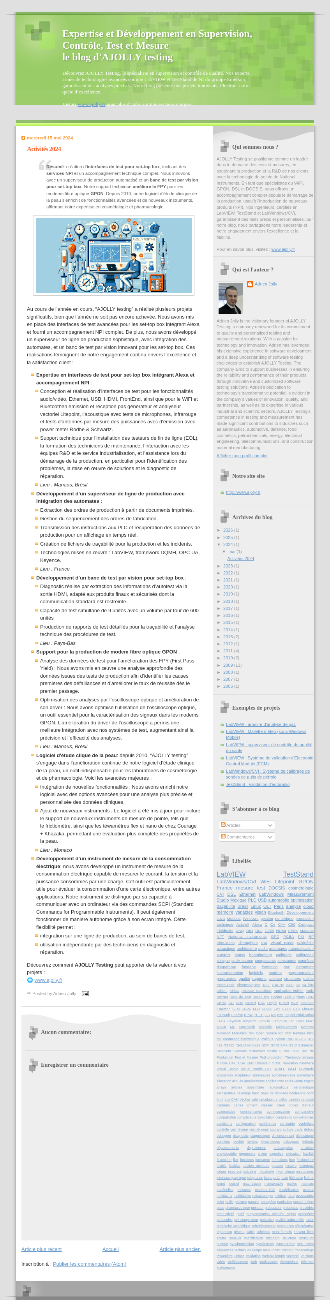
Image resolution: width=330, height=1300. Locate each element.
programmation (301, 973)
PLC (252, 900)
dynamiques (270, 1141)
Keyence (234, 1021)
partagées (268, 1202)
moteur (308, 1190)
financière (224, 1160)
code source (242, 960)
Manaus (307, 930)
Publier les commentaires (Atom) (90, 1264)
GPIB (269, 930)
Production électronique (241, 1039)
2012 (228, 643)
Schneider (306, 1045)
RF (311, 936)
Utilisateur (262, 1063)
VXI (264, 943)
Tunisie (222, 1063)
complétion (283, 1117)
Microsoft (224, 1033)
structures (292, 978)
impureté (235, 1171)
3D (298, 985)
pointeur (257, 1208)
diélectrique (305, 1136)
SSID (293, 1045)
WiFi (265, 881)
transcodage (304, 1250)
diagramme (226, 967)
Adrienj (222, 991)
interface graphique (231, 1178)
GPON (306, 881)
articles (236, 1087)
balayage (244, 1093)
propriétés (306, 1214)
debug (309, 1129)
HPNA (249, 1015)
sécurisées (305, 1244)
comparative (304, 1111)
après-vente (294, 1081)
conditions (224, 1124)
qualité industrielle (289, 1220)
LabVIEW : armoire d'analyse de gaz (261, 724)
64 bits (308, 985)
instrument (305, 967)
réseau (239, 1232)
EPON (284, 1003)
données (223, 1141)
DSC (261, 1003)
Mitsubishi (239, 1033)
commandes (226, 1111)
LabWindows (271, 894)
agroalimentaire (283, 1075)
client (281, 1105)
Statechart (257, 1051)
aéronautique (303, 1087)
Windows (250, 918)
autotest (223, 955)
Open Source (266, 1033)
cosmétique (239, 1129)
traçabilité (226, 906)
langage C (272, 1178)
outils (229, 1202)
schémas (263, 1232)
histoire (291, 1166)
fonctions (247, 1160)
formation (269, 967)
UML (232, 1063)
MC (233, 1027)
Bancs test (260, 997)
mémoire (225, 912)
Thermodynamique (299, 1057)
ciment (252, 1105)
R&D (290, 1039)
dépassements (228, 1148)
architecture (246, 948)
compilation (266, 1117)
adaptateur (243, 1075)
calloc (283, 1099)
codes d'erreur (301, 1105)
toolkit (276, 1250)
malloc (292, 1184)
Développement (300, 912)
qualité (244, 978)
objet (220, 1202)
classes (267, 1105)
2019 (228, 594)
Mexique (238, 900)
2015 (228, 622)
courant (275, 1129)
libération (296, 1178)
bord (310, 1093)
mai (232, 551)
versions (307, 1256)
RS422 (229, 1045)
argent (309, 1081)
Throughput (248, 943)
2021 (228, 580)
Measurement (286, 1027)
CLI (231, 1003)
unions (239, 1256)
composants (265, 960)
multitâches (242, 1196)
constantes (286, 960)
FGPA (246, 1009)
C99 (291, 924)
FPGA (267, 1009)
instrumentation (230, 973)
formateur (262, 1160)
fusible (222, 1166)
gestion (267, 918)
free (292, 1160)
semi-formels (282, 1232)
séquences (225, 1250)
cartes (238, 1105)
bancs (240, 955)
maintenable (274, 1184)
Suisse (284, 1051)
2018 (228, 601)
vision (260, 912)
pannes (253, 1202)
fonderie (249, 967)
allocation (224, 1081)
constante (287, 1124)
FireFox (308, 1009)
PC (280, 1033)
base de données (274, 1093)
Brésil (243, 906)
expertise (276, 1154)
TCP (295, 1051)
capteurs (223, 1105)
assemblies (256, 1087)
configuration (246, 1124)
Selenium (224, 1051)
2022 (228, 573)
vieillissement (238, 1262)
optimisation (302, 900)
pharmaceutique (237, 1208)
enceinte (307, 1148)
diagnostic (241, 1136)
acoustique (226, 948)
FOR (256, 1009)
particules (284, 1202)
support (222, 1244)
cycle (299, 1129)
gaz (287, 967)
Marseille (265, 1027)
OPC (275, 936)
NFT (220, 936)
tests (266, 1250)
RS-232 (301, 1039)
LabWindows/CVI (236, 881)
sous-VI (235, 1238)
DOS (239, 1003)
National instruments (247, 936)
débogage (291, 1141)
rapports (259, 978)
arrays (221, 1087)
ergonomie (247, 1154)
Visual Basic (281, 943)
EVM (294, 1003)
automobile (278, 900)
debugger (224, 1136)
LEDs (293, 930)
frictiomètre (305, 1160)
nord (291, 1196)
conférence (267, 1124)
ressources (285, 1226)
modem (275, 973)
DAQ (240, 930)
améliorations (254, 1081)
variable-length (273, 1256)
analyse (293, 906)
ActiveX (242, 924)
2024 (228, 544)
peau (220, 1208)
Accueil (110, 1249)
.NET (266, 985)
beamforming (260, 955)
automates (278, 948)
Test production (271, 1057)
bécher (245, 1099)
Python (279, 1039)
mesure (244, 888)
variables (244, 912)
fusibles (234, 1166)
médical (280, 1196)
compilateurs (246, 1117)
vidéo (221, 1262)
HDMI (281, 930)
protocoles (225, 1220)
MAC (310, 1021)
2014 (228, 629)
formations (280, 1160)
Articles (231, 825)
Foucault (223, 1015)
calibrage (284, 955)
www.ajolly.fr (91, 104)
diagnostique (260, 1136)
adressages (261, 1075)
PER (287, 1033)
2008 (228, 672)
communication (278, 1111)
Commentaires (238, 837)
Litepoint (284, 881)
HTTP (258, 1015)
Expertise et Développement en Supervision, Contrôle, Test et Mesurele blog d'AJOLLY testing (157, 45)
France (225, 888)
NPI (252, 1033)
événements (226, 1268)
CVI (220, 894)
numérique (284, 918)
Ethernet (247, 894)
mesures (244, 1190)
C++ (282, 924)
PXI (301, 936)
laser (284, 1178)
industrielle (266, 1171)
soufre (221, 1238)
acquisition (225, 1075)
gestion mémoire (256, 1166)
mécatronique (263, 1196)
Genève (237, 1015)
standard (272, 1238)
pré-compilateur (246, 1220)
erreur (262, 1154)
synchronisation (242, 1244)
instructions (305, 1171)
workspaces (268, 1262)
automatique (279, 1087)
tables (309, 978)
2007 (228, 679)
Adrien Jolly (266, 284)
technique (225, 924)
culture (288, 1129)
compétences (303, 1117)
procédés (307, 1208)
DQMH (250, 1003)
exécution (293, 1154)
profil (240, 1214)
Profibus (267, 1039)
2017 (228, 608)
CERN (221, 1003)
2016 (228, 615)
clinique (223, 960)
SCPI (265, 1045)
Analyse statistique (257, 991)
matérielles (225, 1190)
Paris (279, 906)
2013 (228, 636)
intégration (255, 1178)
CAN (310, 997)
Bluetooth (276, 912)
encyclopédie (227, 1154)
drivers (252, 1141)
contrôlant (306, 1124)
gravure (277, 1166)
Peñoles (299, 1033)
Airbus (234, 991)
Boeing (276, 997)
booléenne (297, 1093)
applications (275, 1081)
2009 (228, 665)
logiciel (234, 1184)
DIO (249, 930)
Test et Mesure (246, 1057)
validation (253, 1256)
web (254, 1262)
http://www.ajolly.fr (243, 492)
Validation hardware (298, 1063)
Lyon (300, 1021)
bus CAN (231, 1099)
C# (272, 924)
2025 (228, 537)
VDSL (276, 1063)
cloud (309, 906)
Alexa (257, 924)
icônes (222, 1171)
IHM (280, 1015)
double (238, 1141)
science (275, 978)
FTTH (286, 1009)
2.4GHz (278, 985)
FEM (236, 1009)
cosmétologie (301, 888)
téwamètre (225, 1256)
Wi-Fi (292, 1069)
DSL (232, 894)
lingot (221, 1184)
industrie (249, 1171)
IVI (286, 1015)
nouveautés (305, 1196)
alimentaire (305, 1075)
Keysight (249, 1021)
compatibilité (226, 1117)
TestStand (298, 874)
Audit (310, 991)
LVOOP (264, 1021)
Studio (272, 1051)
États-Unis (226, 985)
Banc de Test (240, 997)
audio (263, 948)
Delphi (272, 1003)
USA (241, 1063)
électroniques (248, 985)
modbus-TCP (265, 1190)
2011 (228, 650)
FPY (277, 1009)
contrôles (306, 960)
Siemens (240, 1051)
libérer (309, 1178)
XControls (306, 1069)
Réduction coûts (247, 1045)
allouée (237, 1081)
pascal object (303, 1202)
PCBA (288, 936)
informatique (285, 1171)
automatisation (301, 948)
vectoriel (292, 1256)
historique (306, 1166)
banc (255, 1093)
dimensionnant (283, 1136)
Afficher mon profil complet (242, 455)
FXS (296, 1009)
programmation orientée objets (271, 1214)
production (305, 918)
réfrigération (304, 1226)
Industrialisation (302, 1015)
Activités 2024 (44, 149)
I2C (267, 1015)
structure (289, 1238)
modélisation (289, 1190)
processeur (273, 1208)
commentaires (251, 1111)
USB (262, 900)
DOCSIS (276, 888)
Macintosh (247, 1027)
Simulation (226, 943)
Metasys (307, 1027)
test (261, 888)
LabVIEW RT (283, 1021)
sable (250, 1232)
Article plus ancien (180, 1249)
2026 (228, 530)
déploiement (256, 1148)
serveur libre (304, 1232)
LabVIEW (231, 874)
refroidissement (263, 1226)
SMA (284, 1045)
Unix (250, 1063)
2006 (228, 686)
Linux (256, 906)
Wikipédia (305, 943)
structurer (306, 1238)
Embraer (307, 1003)
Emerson (223, 1009)
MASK (221, 1027)
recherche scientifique (234, 1226)
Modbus (233, 918)
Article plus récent (41, 1249)
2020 (228, 587)
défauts (308, 1141)
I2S (273, 1015)
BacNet (222, 997)
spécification (253, 1238)
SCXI (275, 1045)
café (254, 1099)
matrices (307, 1184)
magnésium (252, 1184)
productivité (225, 1214)
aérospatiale (226, 1093)
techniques (243, 1250)
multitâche (224, 1196)
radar (309, 1220)
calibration (305, 955)
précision (267, 1220)
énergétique (289, 1262)
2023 (228, 566)
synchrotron (265, 1244)
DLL (258, 930)
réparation (224, 1232)
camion (294, 1099)
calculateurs (268, 1099)
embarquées (283, 1148)
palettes (241, 1202)
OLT (267, 906)
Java (221, 918)
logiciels (256, 973)
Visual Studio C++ (256, 1069)
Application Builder (289, 991)
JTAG (221, 1021)
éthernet (307, 1262)
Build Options (294, 997)
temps (257, 1250)
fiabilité (308, 1154)
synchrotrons (285, 1244)
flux (235, 1160)
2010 (228, 657)
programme (226, 978)
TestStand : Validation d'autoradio (257, 784)
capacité (307, 1099)
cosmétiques (259, 1129)
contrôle (223, 1129)
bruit (220, 1099)
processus (290, 1208)
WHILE (279, 1069)
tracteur (287, 1250)
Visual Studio (227, 1069)
